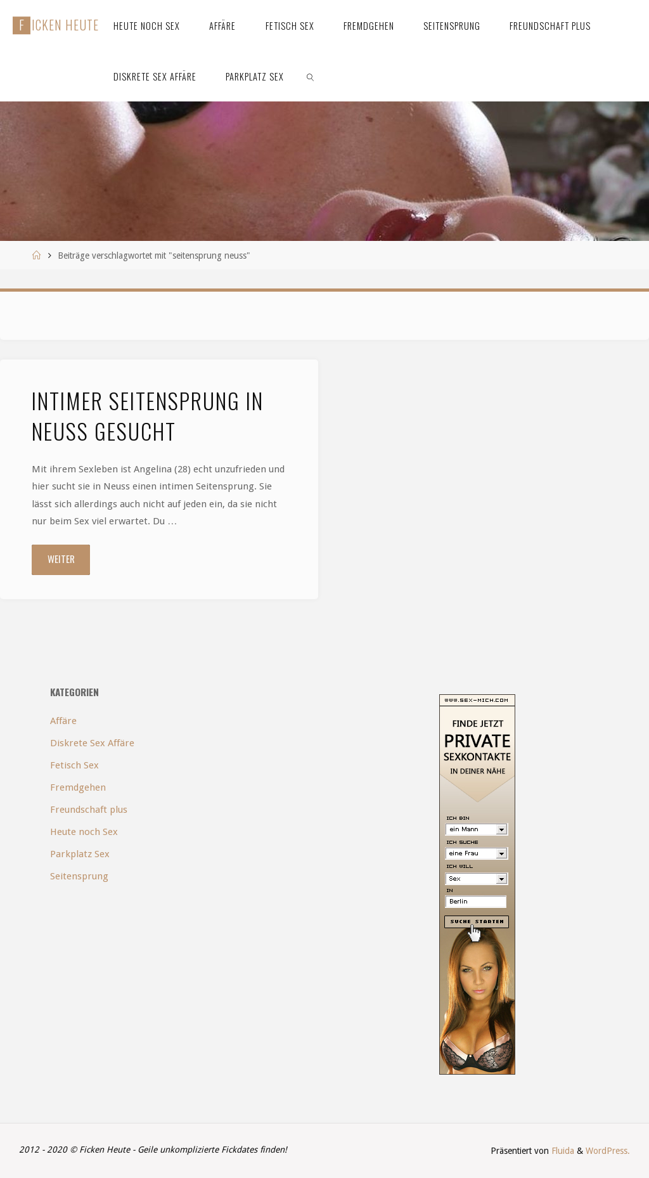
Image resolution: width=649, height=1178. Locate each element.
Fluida (561, 1151)
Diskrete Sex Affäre (92, 743)
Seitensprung (79, 876)
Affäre (63, 721)
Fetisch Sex (74, 765)
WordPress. (608, 1151)
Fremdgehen (78, 787)
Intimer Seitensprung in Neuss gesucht (148, 415)
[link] (310, 76)
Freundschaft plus (88, 809)
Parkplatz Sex (80, 854)
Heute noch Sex (84, 832)
